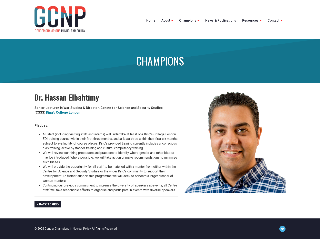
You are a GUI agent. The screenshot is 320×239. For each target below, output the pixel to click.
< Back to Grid (48, 204)
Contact (275, 20)
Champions (189, 20)
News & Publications (220, 20)
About (167, 20)
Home (150, 20)
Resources (251, 20)
